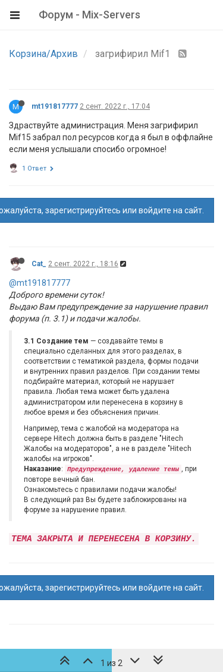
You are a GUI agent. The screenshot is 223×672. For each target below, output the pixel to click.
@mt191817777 (39, 283)
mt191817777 (55, 106)
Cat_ (39, 264)
